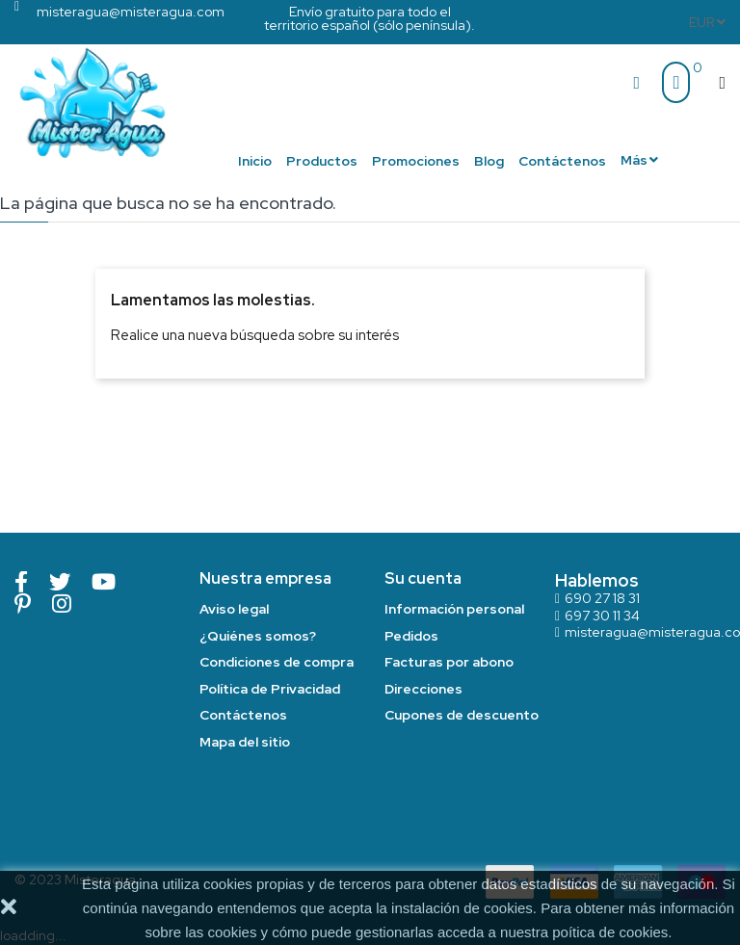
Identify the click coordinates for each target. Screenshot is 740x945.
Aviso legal (234, 608)
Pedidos (411, 635)
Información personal (454, 608)
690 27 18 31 (602, 598)
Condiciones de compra (276, 661)
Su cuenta (423, 578)
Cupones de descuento (461, 714)
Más (634, 160)
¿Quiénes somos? (257, 635)
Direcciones (423, 688)
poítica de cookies (610, 932)
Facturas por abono (449, 661)
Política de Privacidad (269, 688)
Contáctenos (243, 714)
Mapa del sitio (244, 741)
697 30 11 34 (602, 615)
